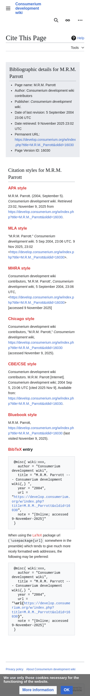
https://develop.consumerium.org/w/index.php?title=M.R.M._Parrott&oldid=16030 (41, 503)
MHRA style (19, 268)
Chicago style (21, 318)
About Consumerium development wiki (50, 669)
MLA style (17, 228)
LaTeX (37, 535)
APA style (17, 188)
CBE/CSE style (22, 364)
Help (77, 38)
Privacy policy (14, 669)
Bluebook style (22, 414)
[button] (38, 690)
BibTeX (15, 449)
